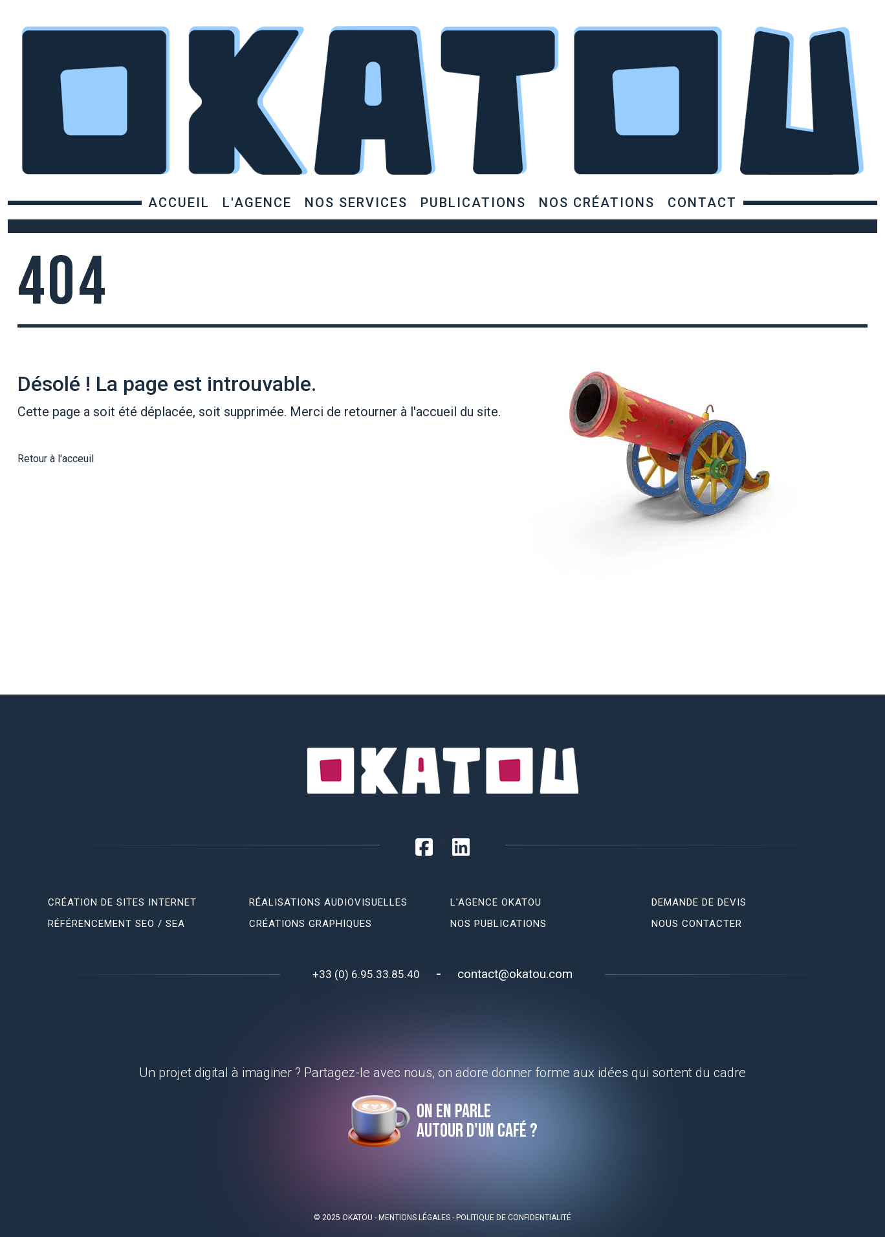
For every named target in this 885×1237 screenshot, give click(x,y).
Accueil (179, 202)
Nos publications (498, 924)
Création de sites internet (122, 902)
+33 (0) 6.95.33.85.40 (366, 974)
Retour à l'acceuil (55, 458)
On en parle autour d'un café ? (477, 1121)
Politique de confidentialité (513, 1217)
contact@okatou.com (515, 973)
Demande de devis (699, 902)
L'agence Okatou (495, 902)
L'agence (257, 202)
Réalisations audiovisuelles (328, 902)
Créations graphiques (310, 924)
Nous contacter (696, 924)
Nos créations (597, 202)
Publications (473, 202)
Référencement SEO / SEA (116, 924)
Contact (702, 202)
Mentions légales (414, 1217)
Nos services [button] (356, 202)
